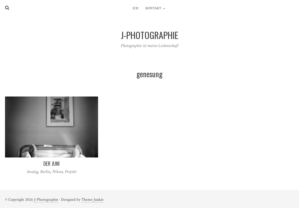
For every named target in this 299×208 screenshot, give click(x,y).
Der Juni (51, 163)
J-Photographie (46, 199)
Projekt (71, 171)
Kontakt (153, 8)
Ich (135, 8)
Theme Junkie (92, 199)
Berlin (45, 171)
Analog (32, 171)
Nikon (57, 171)
